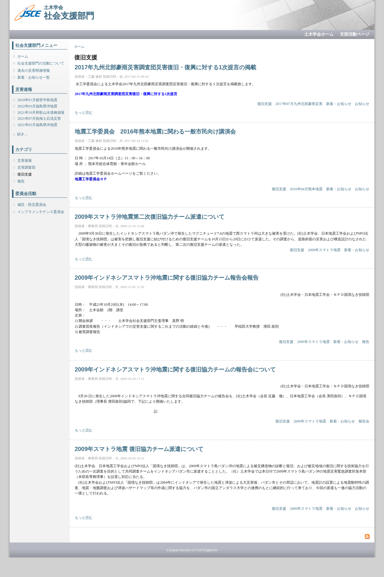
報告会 (363, 421)
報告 (21, 181)
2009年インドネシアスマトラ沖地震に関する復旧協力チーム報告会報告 (167, 277)
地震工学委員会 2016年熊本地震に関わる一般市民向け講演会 (155, 131)
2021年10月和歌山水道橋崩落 (40, 112)
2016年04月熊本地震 (306, 189)
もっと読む (84, 112)
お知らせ (362, 104)
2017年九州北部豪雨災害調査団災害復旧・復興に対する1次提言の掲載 (165, 67)
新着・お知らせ (338, 104)
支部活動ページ (354, 34)
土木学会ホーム (319, 34)
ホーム (22, 56)
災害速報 (24, 160)
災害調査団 (26, 167)
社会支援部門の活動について (40, 63)
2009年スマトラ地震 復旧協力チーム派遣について (139, 449)
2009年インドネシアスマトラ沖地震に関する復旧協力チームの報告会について (175, 369)
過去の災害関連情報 (33, 70)
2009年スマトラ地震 (324, 250)
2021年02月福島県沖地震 (37, 125)
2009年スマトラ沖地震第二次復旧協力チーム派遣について (149, 216)
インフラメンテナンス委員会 (40, 212)
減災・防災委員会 (31, 205)
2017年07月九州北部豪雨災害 (298, 104)
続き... (22, 134)
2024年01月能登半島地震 (37, 100)
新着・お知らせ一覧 (33, 77)
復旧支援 (24, 174)
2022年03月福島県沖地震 (37, 106)
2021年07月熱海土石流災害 (39, 118)
